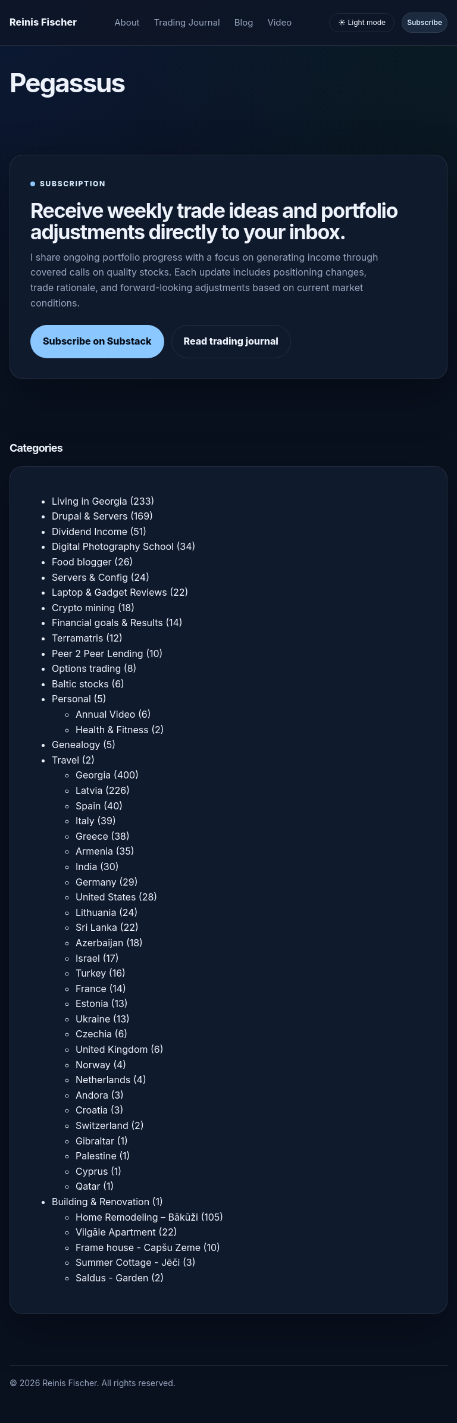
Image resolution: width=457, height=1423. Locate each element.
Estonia (92, 1003)
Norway (93, 1065)
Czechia (94, 1034)
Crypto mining (83, 608)
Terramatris (77, 638)
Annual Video (105, 714)
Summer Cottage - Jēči (128, 1262)
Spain (88, 806)
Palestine (96, 1156)
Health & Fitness (112, 730)
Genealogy (76, 744)
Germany (96, 882)
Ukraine (93, 1019)
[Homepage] (43, 22)
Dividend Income (89, 531)
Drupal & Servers (90, 516)
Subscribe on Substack (97, 341)
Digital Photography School (113, 546)
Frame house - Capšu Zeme (138, 1247)
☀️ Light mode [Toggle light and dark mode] (362, 22)
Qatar (88, 1186)
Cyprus (92, 1171)
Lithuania (96, 912)
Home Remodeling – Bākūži (137, 1217)
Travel (65, 760)
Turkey (91, 973)
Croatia (92, 1110)
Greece (92, 836)
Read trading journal (231, 341)
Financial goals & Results (107, 622)
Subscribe (424, 22)
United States (106, 897)
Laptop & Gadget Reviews (109, 592)
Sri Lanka (96, 927)
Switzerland (102, 1125)
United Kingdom (112, 1049)
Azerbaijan (99, 943)
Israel (88, 958)
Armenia (94, 851)
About (126, 22)
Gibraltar (95, 1141)
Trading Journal (187, 22)
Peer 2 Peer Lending (97, 653)
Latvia (89, 790)
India (86, 866)
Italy (85, 821)
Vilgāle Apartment (116, 1232)
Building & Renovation (100, 1202)
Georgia (93, 775)
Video (279, 22)
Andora (92, 1095)
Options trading (86, 668)
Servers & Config (90, 577)
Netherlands (103, 1080)
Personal (71, 699)
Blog (243, 22)
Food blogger (82, 562)
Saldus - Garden (112, 1278)
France (91, 988)
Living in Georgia (89, 501)
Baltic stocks (80, 684)
